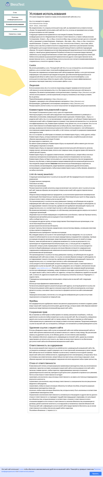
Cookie (15, 29)
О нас (15, 12)
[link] (14, 4)
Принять (95, 474)
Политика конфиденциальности (15, 18)
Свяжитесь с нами (15, 34)
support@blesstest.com (43, 268)
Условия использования (15, 24)
